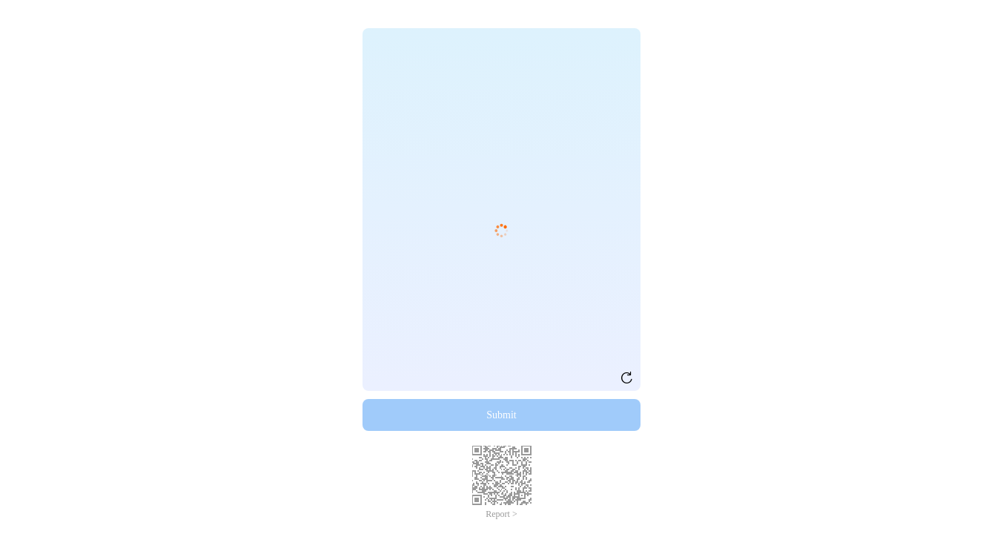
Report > (501, 514)
